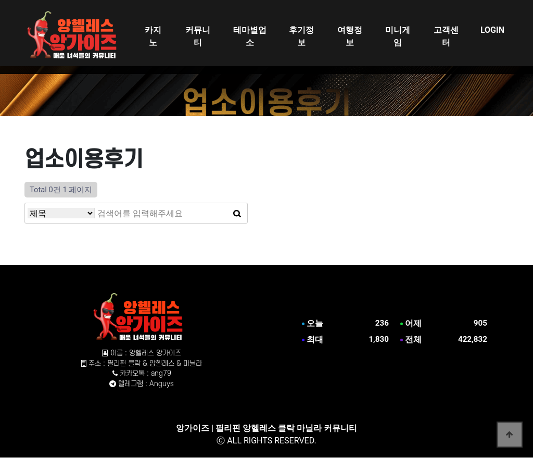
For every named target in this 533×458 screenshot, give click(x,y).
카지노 (153, 36)
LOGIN (492, 30)
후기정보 (301, 36)
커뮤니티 (197, 36)
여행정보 (349, 36)
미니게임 (397, 36)
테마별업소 (249, 36)
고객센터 (446, 36)
